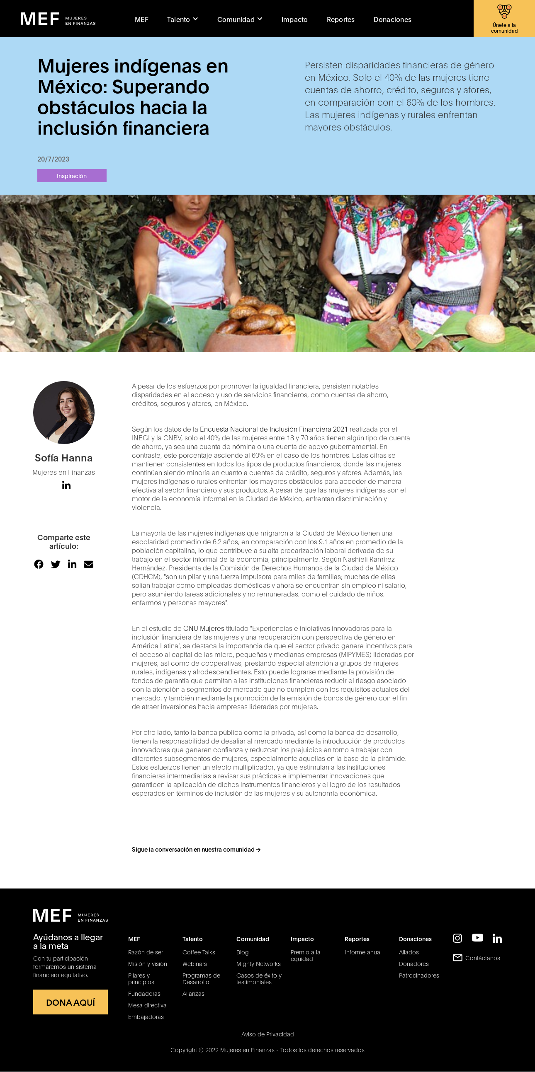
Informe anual (363, 952)
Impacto (295, 18)
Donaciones (393, 18)
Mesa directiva (147, 1005)
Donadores (414, 963)
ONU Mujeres (203, 627)
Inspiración (72, 175)
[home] (58, 18)
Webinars (194, 963)
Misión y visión (147, 963)
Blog (242, 952)
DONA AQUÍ (70, 1001)
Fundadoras (144, 993)
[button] (183, 18)
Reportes (341, 18)
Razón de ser (145, 952)
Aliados (409, 952)
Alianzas (193, 993)
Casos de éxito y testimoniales (259, 978)
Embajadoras (146, 1016)
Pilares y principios (141, 978)
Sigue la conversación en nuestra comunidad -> (196, 849)
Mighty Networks (258, 963)
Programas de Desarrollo (201, 978)
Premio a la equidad (306, 955)
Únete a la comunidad (504, 28)
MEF (141, 18)
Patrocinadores (419, 975)
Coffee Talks (198, 952)
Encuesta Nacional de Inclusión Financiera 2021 (274, 428)
